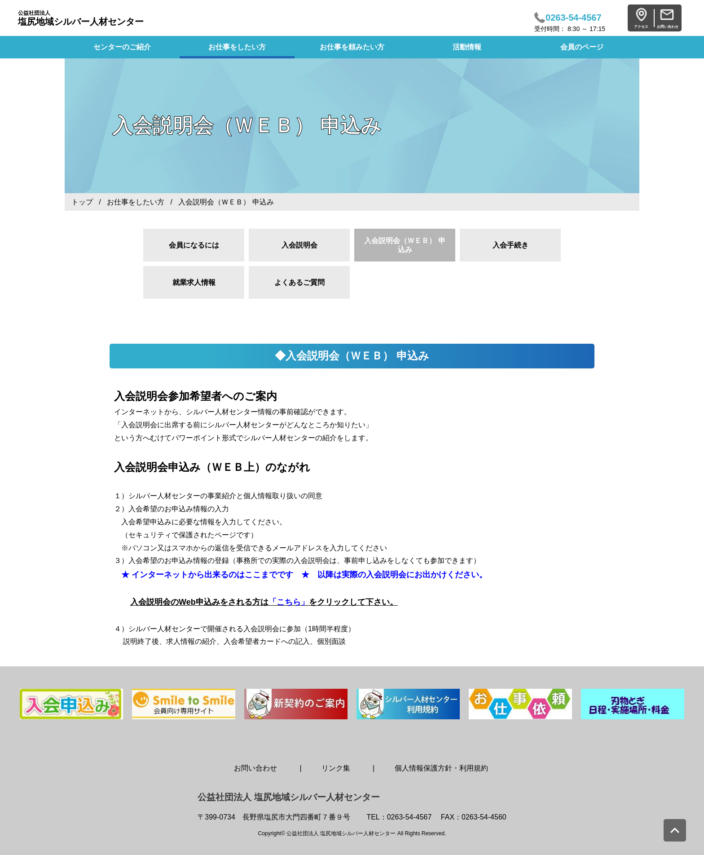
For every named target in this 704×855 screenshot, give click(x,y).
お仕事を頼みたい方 (352, 47)
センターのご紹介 (122, 47)
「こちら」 (288, 602)
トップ (82, 202)
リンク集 (335, 768)
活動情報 (467, 47)
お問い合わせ (255, 768)
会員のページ (581, 47)
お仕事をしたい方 (237, 47)
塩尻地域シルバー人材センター (81, 18)
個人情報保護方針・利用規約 (441, 768)
